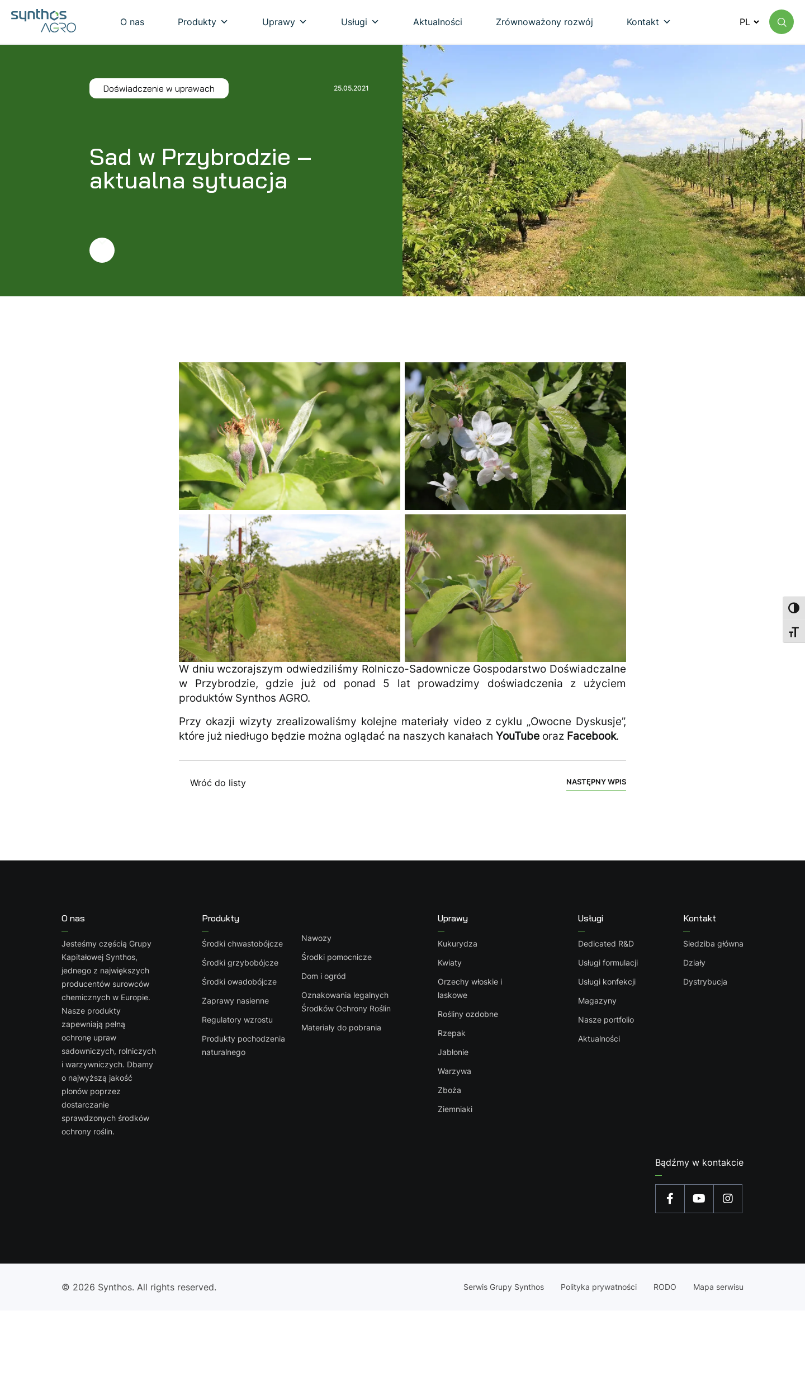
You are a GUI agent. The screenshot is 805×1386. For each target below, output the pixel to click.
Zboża (449, 1090)
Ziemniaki (455, 1109)
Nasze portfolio (606, 1019)
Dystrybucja (705, 981)
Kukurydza (457, 943)
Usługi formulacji (608, 962)
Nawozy (316, 938)
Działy (694, 962)
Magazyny (597, 1000)
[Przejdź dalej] (229, 250)
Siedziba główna (713, 943)
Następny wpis (596, 782)
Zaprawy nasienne (235, 1000)
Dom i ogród (323, 976)
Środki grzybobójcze (240, 962)
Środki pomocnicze (336, 957)
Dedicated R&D (606, 943)
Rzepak (452, 1033)
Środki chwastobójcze (242, 943)
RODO (665, 1287)
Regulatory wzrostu (237, 1019)
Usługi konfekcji (607, 981)
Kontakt (699, 918)
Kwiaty (450, 962)
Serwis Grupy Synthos (503, 1287)
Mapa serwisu (718, 1287)
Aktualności (599, 1038)
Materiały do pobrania (341, 1027)
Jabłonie (453, 1052)
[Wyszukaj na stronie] (781, 22)
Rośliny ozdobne (468, 1014)
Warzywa (454, 1071)
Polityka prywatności (599, 1287)
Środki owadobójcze (239, 981)
